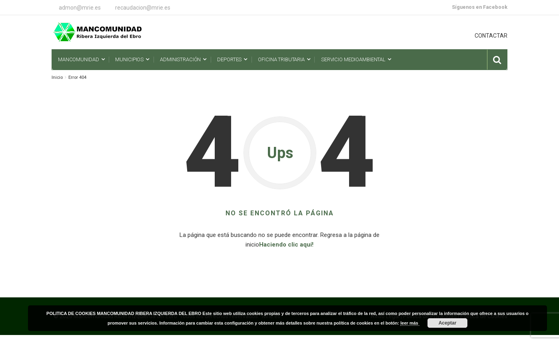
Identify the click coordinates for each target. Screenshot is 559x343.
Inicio (57, 77)
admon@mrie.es (80, 7)
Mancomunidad (78, 59)
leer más (409, 323)
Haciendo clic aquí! (286, 244)
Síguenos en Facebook (479, 7)
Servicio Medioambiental (353, 59)
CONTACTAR (491, 35)
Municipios (129, 59)
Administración (180, 59)
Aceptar (448, 323)
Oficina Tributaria (281, 59)
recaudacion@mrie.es (142, 7)
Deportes (229, 59)
